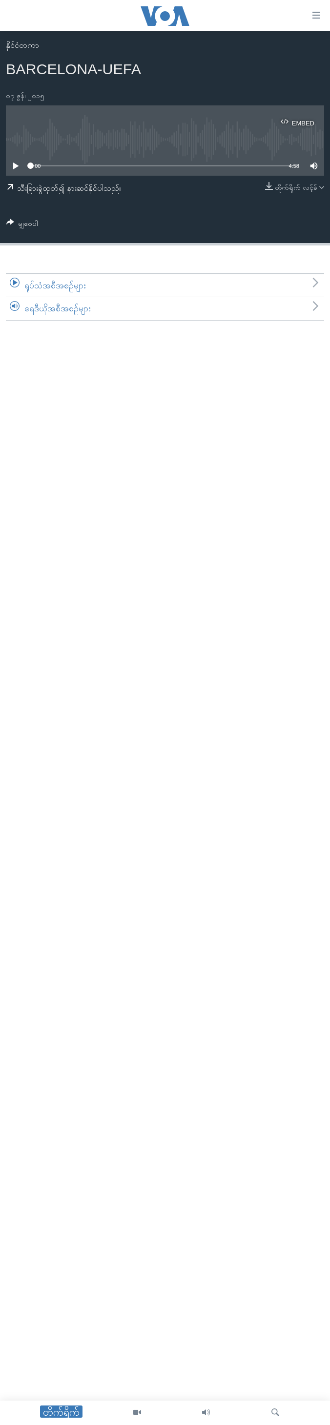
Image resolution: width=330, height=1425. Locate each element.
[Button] (22, 225)
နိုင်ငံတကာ (22, 45)
